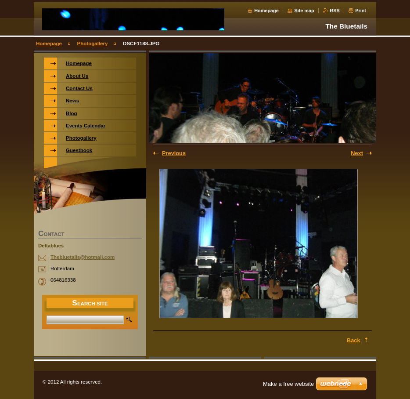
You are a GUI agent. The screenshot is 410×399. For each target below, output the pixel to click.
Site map (304, 10)
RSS (334, 10)
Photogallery (92, 43)
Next (357, 153)
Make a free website (288, 384)
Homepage (266, 10)
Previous (174, 153)
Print (360, 10)
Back (353, 340)
